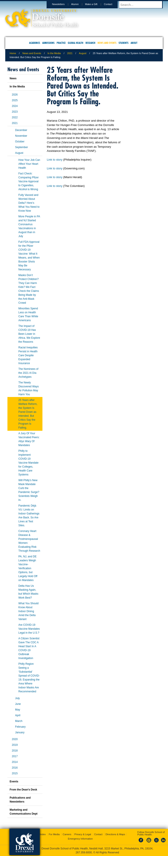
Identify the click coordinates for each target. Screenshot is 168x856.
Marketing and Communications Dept (23, 811)
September (21, 147)
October (19, 141)
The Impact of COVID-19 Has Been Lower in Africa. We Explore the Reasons (29, 333)
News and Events (32, 53)
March (18, 721)
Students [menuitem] (123, 42)
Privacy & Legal (82, 834)
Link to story (54, 159)
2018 (15, 750)
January (19, 732)
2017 (15, 756)
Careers (67, 834)
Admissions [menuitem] (48, 42)
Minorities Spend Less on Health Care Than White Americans (28, 314)
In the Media (54, 53)
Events (14, 781)
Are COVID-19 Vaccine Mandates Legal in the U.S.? (29, 628)
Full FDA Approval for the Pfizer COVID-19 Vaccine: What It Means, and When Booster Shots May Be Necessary (29, 255)
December (21, 130)
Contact (112, 4)
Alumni (79, 4)
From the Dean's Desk (23, 789)
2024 (15, 106)
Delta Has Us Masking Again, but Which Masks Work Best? (28, 591)
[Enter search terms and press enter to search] (143, 4)
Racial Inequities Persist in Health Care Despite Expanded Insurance (28, 355)
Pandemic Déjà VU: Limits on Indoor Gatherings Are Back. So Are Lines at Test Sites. (28, 515)
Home (13, 53)
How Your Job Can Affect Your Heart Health (29, 163)
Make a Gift (95, 4)
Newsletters (62, 4)
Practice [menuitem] (61, 42)
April (17, 715)
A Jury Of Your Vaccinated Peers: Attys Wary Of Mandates (29, 439)
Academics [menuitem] (34, 42)
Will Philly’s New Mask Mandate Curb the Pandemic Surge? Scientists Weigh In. (28, 490)
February (20, 726)
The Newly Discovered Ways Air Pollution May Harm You (28, 388)
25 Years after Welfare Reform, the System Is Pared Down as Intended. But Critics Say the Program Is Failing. (27, 414)
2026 (15, 94)
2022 (15, 117)
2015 (15, 773)
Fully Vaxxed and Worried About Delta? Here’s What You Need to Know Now (29, 202)
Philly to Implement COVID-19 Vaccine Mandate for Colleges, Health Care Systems (28, 462)
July (17, 698)
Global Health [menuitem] (75, 42)
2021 (69, 53)
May (17, 709)
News (13, 78)
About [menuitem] (134, 42)
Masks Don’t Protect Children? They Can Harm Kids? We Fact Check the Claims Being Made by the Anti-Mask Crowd (28, 289)
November (21, 135)
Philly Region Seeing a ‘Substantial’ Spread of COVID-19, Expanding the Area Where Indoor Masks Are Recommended (29, 677)
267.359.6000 (84, 852)
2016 (15, 767)
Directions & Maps (115, 834)
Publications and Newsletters (20, 799)
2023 (15, 111)
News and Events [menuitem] (107, 42)
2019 (15, 744)
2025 (15, 100)
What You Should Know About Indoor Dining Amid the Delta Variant (28, 611)
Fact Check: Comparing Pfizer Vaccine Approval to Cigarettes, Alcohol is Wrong (28, 181)
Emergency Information (80, 838)
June (18, 703)
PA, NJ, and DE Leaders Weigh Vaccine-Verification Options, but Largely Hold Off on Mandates (27, 568)
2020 (15, 739)
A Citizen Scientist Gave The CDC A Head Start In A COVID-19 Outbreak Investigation (28, 648)
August (82, 53)
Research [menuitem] (90, 42)
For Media (54, 834)
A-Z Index (40, 834)
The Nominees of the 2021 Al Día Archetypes (28, 372)
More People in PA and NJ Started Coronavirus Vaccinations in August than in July (29, 226)
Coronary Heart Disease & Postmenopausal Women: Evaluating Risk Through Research (29, 541)
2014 (15, 762)
